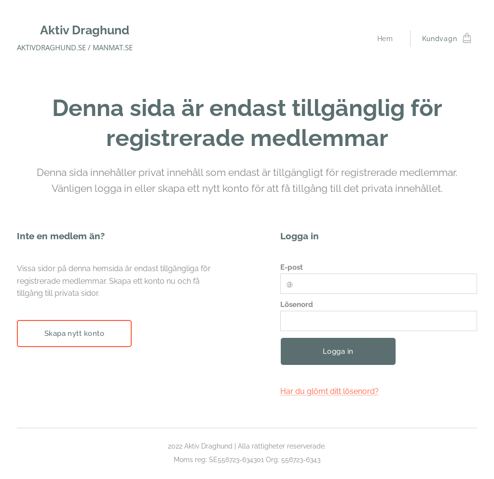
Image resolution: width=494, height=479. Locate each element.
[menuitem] (387, 39)
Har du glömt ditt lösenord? (329, 391)
